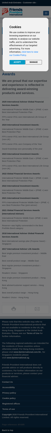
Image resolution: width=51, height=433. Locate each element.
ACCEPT (17, 62)
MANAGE (34, 62)
